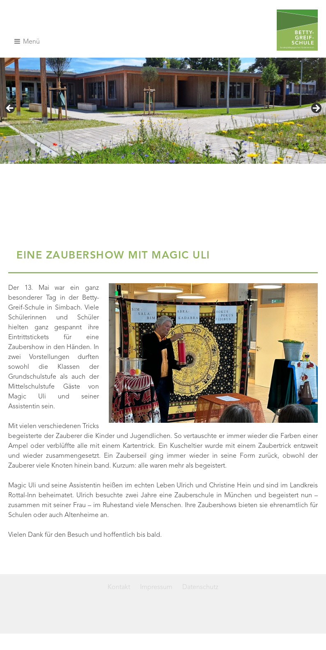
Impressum (156, 587)
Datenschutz (200, 587)
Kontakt (119, 587)
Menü (27, 41)
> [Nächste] (316, 109)
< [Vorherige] (10, 109)
